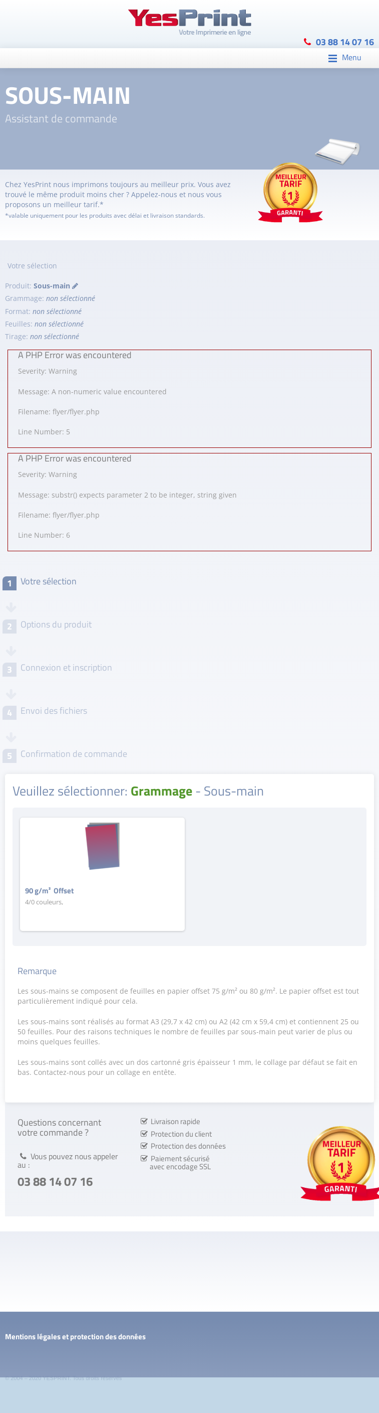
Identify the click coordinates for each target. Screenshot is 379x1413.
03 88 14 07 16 (345, 41)
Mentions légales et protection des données (75, 1336)
